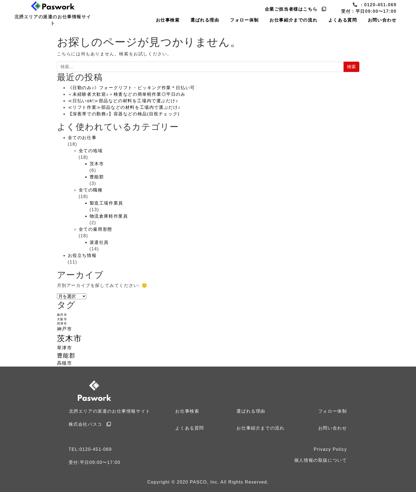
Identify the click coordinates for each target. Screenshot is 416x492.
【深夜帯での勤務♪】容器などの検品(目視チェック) (124, 114)
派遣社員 (99, 242)
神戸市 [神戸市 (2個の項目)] (64, 329)
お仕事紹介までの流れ (293, 20)
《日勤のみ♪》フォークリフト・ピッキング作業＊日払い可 (131, 87)
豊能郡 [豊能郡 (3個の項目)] (66, 355)
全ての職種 (91, 190)
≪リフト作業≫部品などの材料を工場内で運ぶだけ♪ (124, 107)
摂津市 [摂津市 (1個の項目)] (62, 323)
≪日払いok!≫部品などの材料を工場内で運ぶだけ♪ (123, 100)
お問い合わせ (382, 20)
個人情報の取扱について (320, 460)
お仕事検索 (168, 20)
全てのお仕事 (82, 137)
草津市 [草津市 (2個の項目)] (64, 347)
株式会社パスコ (90, 424)
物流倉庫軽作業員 (109, 216)
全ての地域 (91, 150)
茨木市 (97, 163)
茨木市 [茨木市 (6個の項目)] (73, 338)
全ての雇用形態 (95, 229)
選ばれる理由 (204, 20)
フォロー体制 (244, 20)
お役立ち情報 (82, 255)
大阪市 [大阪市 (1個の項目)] (62, 319)
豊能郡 (97, 177)
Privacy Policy (330, 449)
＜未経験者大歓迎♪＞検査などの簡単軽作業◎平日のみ (127, 94)
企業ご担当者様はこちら (296, 9)
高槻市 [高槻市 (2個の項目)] (64, 363)
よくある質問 (342, 20)
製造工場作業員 (106, 203)
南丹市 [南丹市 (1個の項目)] (62, 314)
